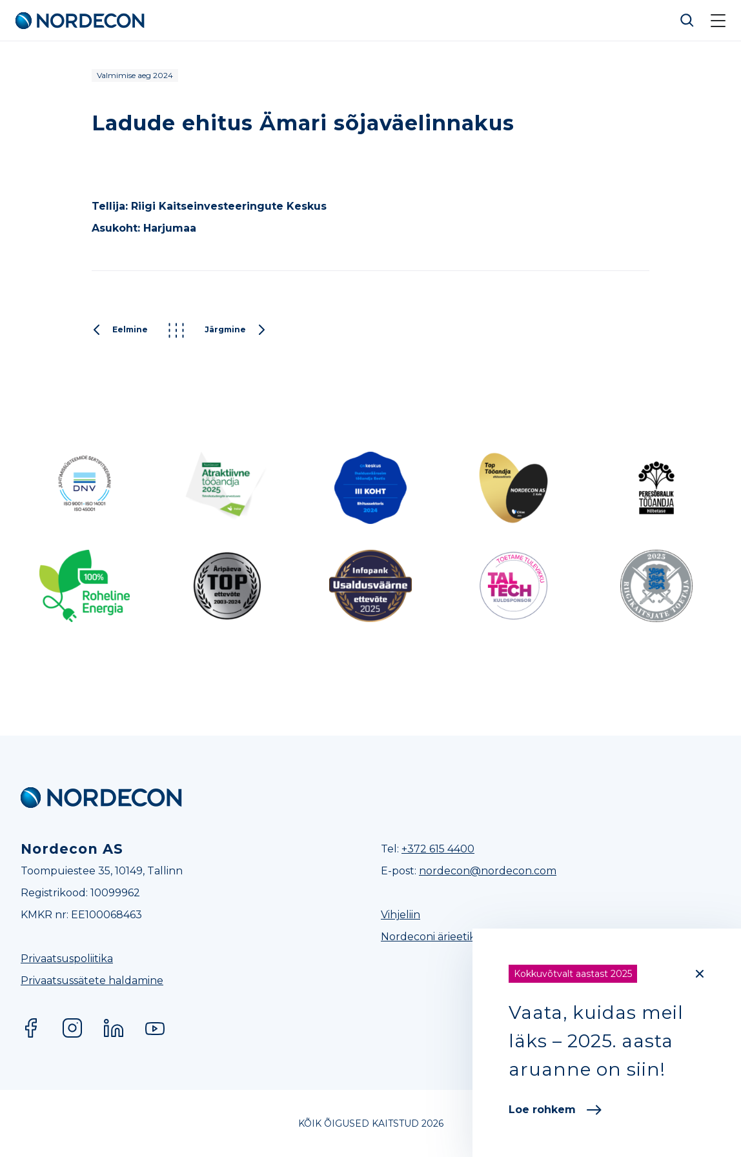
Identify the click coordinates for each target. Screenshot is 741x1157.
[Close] (700, 974)
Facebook (31, 1028)
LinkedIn (113, 1028)
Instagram (72, 1028)
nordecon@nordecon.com (487, 871)
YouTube (155, 1028)
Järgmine (236, 330)
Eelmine (120, 330)
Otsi (687, 20)
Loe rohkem (555, 1109)
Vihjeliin (400, 915)
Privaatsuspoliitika (67, 958)
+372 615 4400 (437, 849)
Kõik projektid (176, 330)
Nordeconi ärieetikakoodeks (453, 937)
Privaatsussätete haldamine (92, 980)
